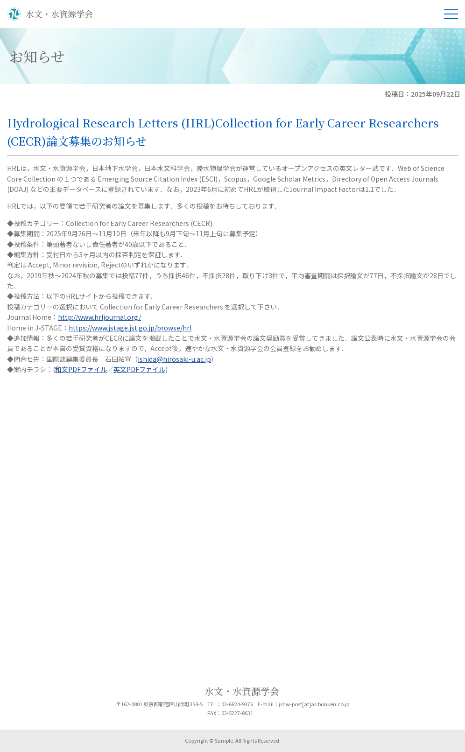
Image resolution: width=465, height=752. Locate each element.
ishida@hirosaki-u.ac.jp (174, 359)
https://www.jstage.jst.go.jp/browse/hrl (130, 327)
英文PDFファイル (139, 369)
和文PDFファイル (81, 369)
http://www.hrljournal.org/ (99, 317)
